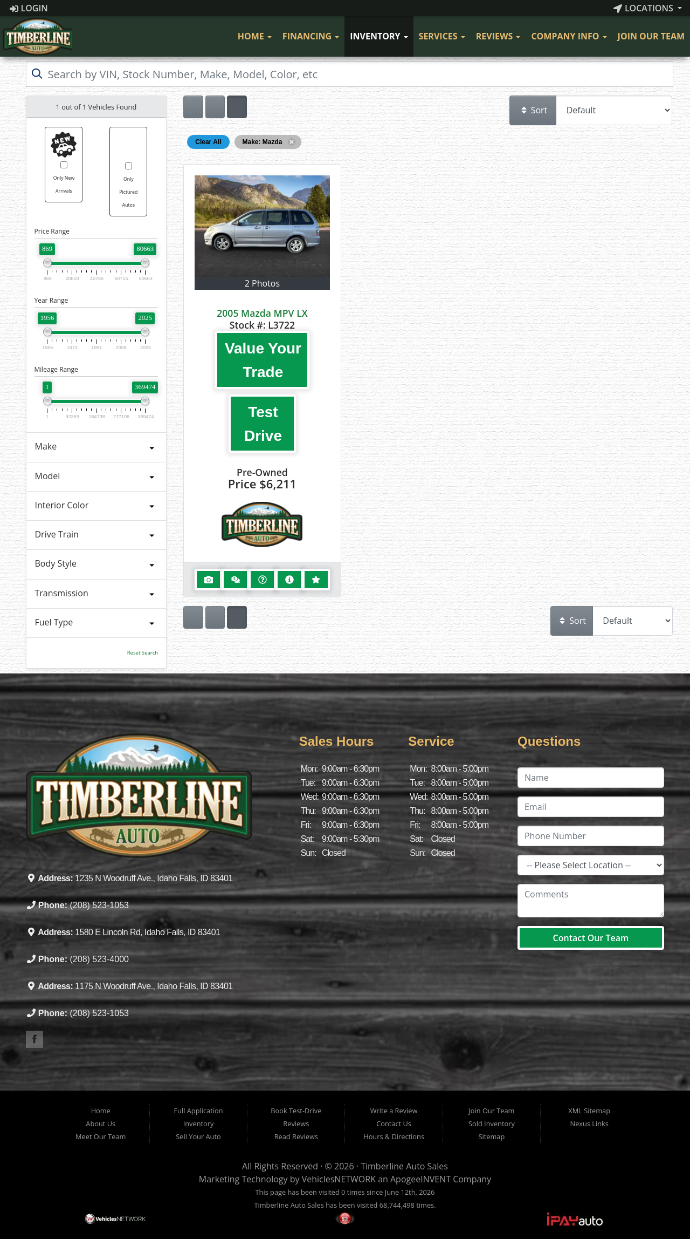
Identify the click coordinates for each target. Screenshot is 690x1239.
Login (29, 8)
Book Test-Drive (296, 1110)
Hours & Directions (393, 1136)
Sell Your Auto (198, 1136)
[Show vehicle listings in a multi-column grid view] (236, 107)
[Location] (591, 865)
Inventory (379, 36)
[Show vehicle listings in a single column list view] (193, 107)
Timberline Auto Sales (404, 1166)
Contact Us (393, 1123)
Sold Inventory (491, 1123)
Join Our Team (651, 36)
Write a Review (394, 1110)
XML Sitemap (589, 1110)
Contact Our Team (591, 938)
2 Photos (262, 283)
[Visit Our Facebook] (221, 36)
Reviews (498, 36)
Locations (644, 8)
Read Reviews (296, 1136)
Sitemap (492, 1136)
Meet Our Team (100, 1136)
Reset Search (142, 652)
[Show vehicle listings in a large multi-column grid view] (215, 107)
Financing (310, 36)
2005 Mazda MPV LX (262, 313)
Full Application (198, 1110)
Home (255, 36)
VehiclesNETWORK (339, 1179)
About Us (100, 1123)
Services (442, 36)
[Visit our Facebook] (34, 1039)
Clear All (208, 142)
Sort (534, 110)
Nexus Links (589, 1123)
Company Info (568, 36)
